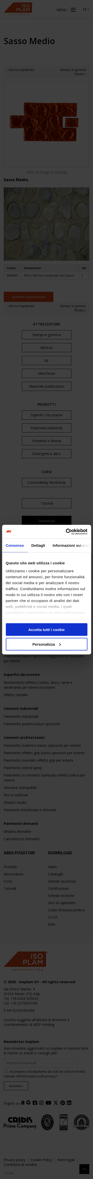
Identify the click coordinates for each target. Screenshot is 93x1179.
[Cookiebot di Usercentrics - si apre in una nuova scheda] (66, 531)
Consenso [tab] (15, 545)
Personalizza (46, 644)
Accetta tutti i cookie (46, 630)
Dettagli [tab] (38, 545)
